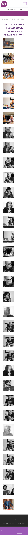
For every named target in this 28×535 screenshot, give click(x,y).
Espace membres (15, 14)
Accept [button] (13, 533)
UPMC (4, 4)
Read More (19, 533)
